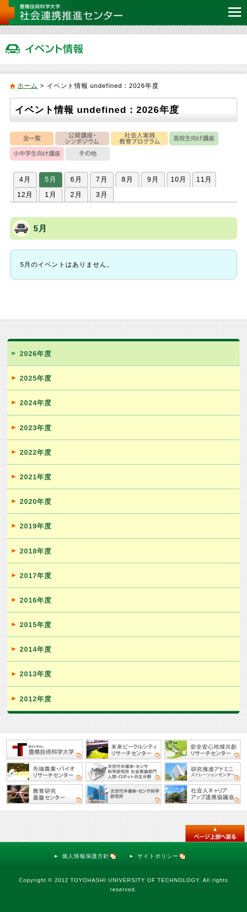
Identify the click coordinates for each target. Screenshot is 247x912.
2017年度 (36, 576)
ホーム (27, 85)
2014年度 (36, 649)
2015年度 (36, 625)
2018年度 (36, 551)
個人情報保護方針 (89, 856)
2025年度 (36, 378)
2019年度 (36, 526)
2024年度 (36, 403)
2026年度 (36, 354)
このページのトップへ (215, 833)
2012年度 (36, 699)
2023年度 (36, 428)
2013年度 (36, 674)
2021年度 (36, 477)
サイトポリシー (161, 856)
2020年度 (36, 501)
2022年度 (36, 452)
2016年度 (36, 600)
